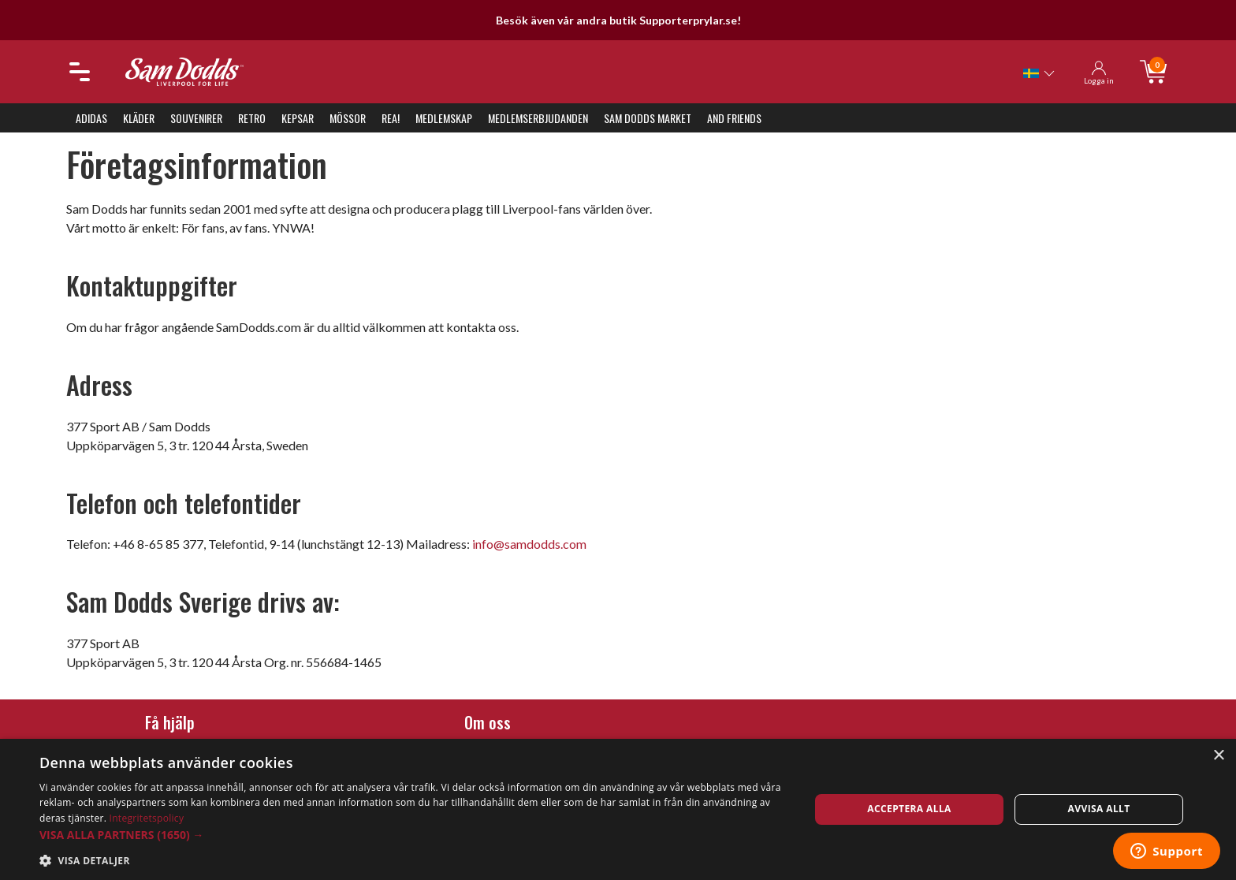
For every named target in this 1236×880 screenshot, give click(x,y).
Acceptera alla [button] (909, 808)
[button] (413, 834)
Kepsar (297, 118)
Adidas (91, 118)
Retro (252, 118)
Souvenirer (196, 118)
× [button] (1218, 756)
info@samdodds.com (529, 543)
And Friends (734, 118)
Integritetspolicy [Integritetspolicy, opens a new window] (147, 818)
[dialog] (618, 809)
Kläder (138, 118)
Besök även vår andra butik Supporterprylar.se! (618, 20)
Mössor (347, 118)
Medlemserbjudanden (538, 118)
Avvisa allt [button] (1099, 808)
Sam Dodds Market (647, 118)
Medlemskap (443, 118)
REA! (391, 118)
